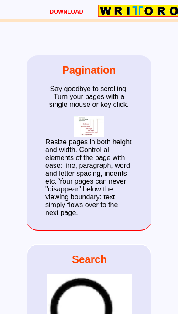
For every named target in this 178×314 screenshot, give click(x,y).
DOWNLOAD (66, 11)
